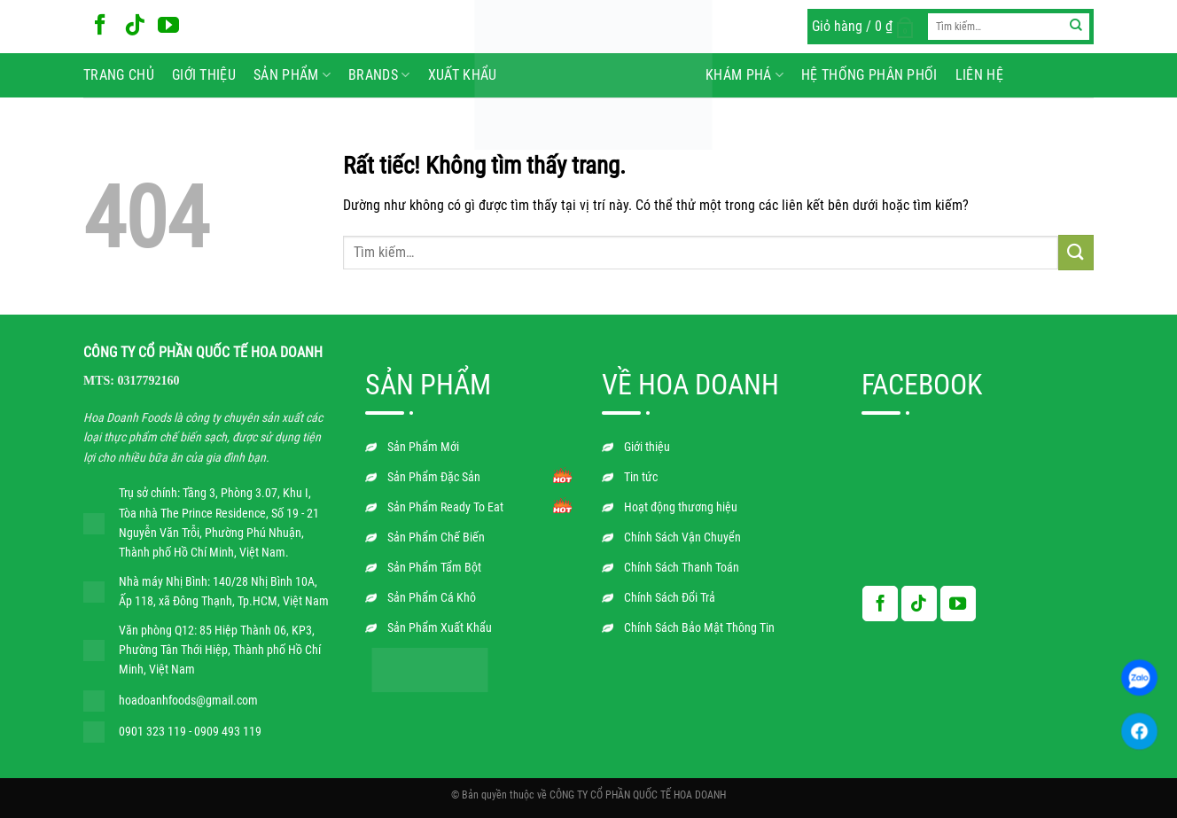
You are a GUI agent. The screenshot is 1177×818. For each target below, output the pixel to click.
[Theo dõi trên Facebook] (100, 26)
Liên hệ (979, 74)
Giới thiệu (204, 74)
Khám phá (744, 75)
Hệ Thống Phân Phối (869, 74)
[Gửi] (1076, 26)
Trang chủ (118, 74)
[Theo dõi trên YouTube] (168, 26)
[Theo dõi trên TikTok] (134, 26)
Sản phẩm (292, 75)
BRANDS (378, 75)
